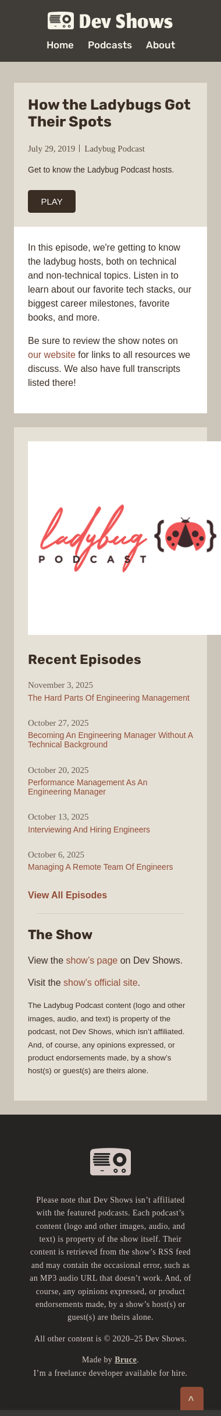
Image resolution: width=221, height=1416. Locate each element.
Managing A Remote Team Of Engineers (100, 867)
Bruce (126, 1359)
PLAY (52, 201)
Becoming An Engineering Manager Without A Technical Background (110, 739)
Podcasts (110, 45)
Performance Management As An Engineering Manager (87, 787)
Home (60, 45)
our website (52, 355)
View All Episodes (67, 895)
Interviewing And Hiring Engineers (89, 829)
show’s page (92, 960)
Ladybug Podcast (114, 148)
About (160, 45)
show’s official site (100, 983)
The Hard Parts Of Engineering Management (109, 697)
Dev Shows (110, 21)
